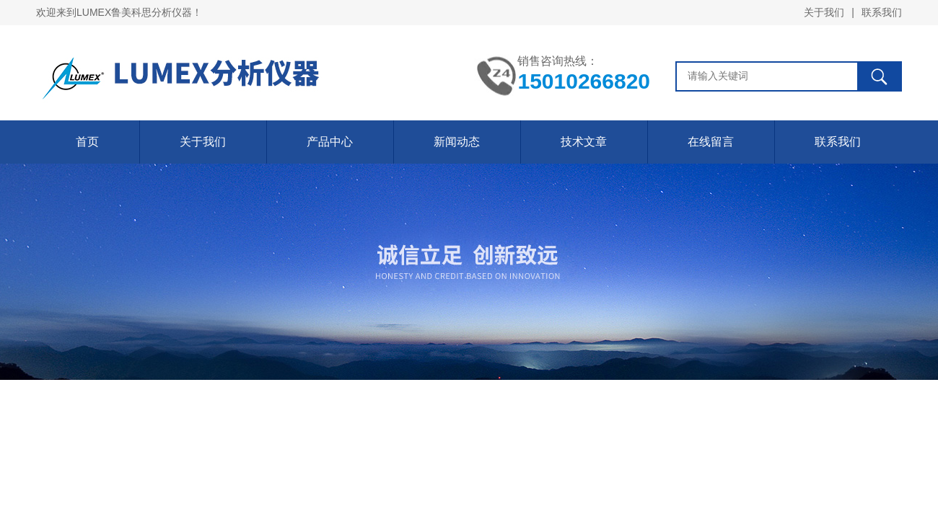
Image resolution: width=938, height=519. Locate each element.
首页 (87, 142)
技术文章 (584, 142)
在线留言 (711, 142)
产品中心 (330, 142)
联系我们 (882, 12)
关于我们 (824, 12)
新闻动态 (457, 142)
